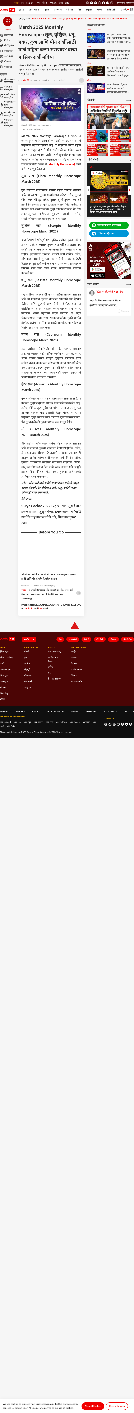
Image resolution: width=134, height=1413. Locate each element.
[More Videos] (128, 100)
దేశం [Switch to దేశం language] (67, 2)
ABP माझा (49, 722)
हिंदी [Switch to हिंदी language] (22, 2)
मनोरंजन (69, 9)
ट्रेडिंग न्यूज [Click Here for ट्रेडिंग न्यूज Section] (4, 651)
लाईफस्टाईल (111, 9)
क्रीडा (80, 9)
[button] (8, 24)
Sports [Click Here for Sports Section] (51, 647)
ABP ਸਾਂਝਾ (86, 722)
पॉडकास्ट (5, 61)
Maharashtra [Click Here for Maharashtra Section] (31, 647)
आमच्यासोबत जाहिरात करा (125, 2)
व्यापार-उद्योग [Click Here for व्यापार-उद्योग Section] (76, 681)
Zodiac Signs (54, 589)
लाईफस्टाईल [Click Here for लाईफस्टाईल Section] (5, 669)
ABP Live (17, 722)
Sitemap (75, 711)
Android (29, 609)
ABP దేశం (11, 726)
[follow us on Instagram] (103, 3)
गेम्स (60, 639)
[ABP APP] (97, 269)
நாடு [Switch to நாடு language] (61, 2)
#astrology (26, 598)
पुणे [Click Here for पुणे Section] (25, 657)
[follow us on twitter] (87, 3)
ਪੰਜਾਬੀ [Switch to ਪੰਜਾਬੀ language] (44, 2)
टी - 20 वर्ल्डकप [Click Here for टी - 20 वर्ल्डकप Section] (54, 679)
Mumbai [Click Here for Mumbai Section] (28, 681)
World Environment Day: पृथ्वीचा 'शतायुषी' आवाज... (104, 303)
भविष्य (99, 9)
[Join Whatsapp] (112, 3)
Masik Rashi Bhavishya (52, 594)
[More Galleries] (128, 160)
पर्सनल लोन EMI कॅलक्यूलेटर (6, 122)
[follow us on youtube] (99, 3)
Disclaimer (91, 711)
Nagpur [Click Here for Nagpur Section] (27, 687)
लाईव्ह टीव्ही (6, 35)
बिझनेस (89, 9)
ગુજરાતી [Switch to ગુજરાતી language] (53, 2)
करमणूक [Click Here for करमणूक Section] (4, 681)
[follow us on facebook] (91, 3)
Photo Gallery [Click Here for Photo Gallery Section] (6, 657)
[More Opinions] (128, 284)
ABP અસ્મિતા (61, 722)
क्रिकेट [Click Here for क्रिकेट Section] (50, 667)
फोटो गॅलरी (6, 56)
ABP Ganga (75, 722)
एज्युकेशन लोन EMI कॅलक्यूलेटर (7, 104)
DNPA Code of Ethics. (30, 732)
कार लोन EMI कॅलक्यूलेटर (7, 114)
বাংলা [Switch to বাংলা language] (37, 2)
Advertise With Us (55, 711)
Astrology (67, 589)
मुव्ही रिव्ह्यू (6, 67)
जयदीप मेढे (25, 80)
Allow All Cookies (93, 1406)
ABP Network (5, 722)
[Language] (29, 639)
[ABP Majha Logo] (7, 10)
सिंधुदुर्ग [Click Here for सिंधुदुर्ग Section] (27, 669)
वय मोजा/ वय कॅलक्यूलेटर (7, 96)
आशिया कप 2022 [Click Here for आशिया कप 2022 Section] (53, 659)
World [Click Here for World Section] (74, 675)
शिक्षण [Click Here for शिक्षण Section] (74, 663)
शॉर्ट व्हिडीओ (7, 46)
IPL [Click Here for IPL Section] (49, 672)
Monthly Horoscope (30, 594)
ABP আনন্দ (38, 722)
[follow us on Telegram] (108, 3)
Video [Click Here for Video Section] (3, 687)
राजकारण (58, 9)
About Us (4, 711)
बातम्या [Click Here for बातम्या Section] (2, 647)
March (32, 589)
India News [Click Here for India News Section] (76, 669)
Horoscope (41, 589)
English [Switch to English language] (29, 2)
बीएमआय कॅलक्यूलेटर (6, 88)
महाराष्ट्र (46, 9)
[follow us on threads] (95, 3)
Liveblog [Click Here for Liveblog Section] (4, 693)
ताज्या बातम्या (34, 9)
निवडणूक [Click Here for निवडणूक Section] (4, 675)
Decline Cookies (117, 1406)
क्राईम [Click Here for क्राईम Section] (73, 651)
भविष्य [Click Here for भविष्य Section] (2, 699)
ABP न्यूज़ (27, 722)
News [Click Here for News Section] (74, 657)
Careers (36, 711)
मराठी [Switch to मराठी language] (16, 2)
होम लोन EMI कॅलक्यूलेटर (7, 81)
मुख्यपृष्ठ (21, 9)
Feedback (20, 711)
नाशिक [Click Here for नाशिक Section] (27, 663)
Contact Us (129, 711)
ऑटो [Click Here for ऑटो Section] (2, 663)
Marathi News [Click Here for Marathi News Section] (78, 647)
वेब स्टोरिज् (6, 51)
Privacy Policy (110, 711)
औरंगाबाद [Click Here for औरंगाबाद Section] (28, 675)
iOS (40, 609)
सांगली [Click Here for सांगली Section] (26, 651)
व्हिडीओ (5, 40)
